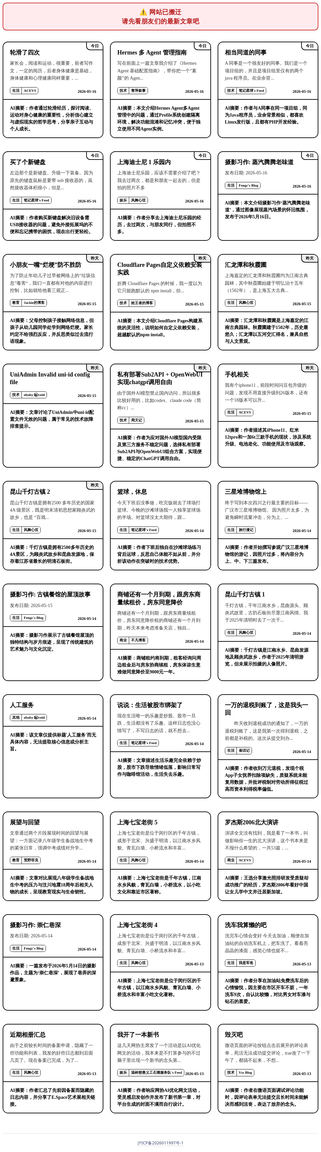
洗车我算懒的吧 (246, 925)
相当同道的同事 (246, 52)
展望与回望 (25, 822)
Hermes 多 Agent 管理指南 (151, 52)
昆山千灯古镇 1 (245, 594)
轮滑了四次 (25, 52)
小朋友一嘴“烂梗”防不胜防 (45, 265)
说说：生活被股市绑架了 (150, 705)
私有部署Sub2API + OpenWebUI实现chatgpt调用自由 (159, 378)
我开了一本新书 (138, 1034)
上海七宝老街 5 (137, 822)
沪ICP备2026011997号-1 (160, 1143)
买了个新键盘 (28, 162)
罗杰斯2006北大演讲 (251, 822)
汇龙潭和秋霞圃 (246, 265)
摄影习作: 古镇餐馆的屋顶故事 (50, 594)
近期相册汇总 (28, 1034)
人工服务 (22, 705)
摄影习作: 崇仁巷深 (35, 925)
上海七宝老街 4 (137, 925)
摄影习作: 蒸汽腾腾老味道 (259, 162)
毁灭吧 (234, 1034)
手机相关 (237, 374)
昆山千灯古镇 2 (30, 491)
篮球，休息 (132, 491)
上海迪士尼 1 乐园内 (144, 162)
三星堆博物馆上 (246, 491)
